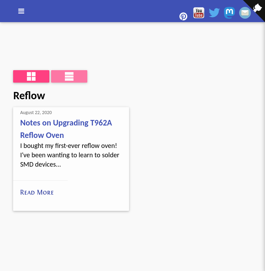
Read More (37, 192)
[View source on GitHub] (5, 26)
